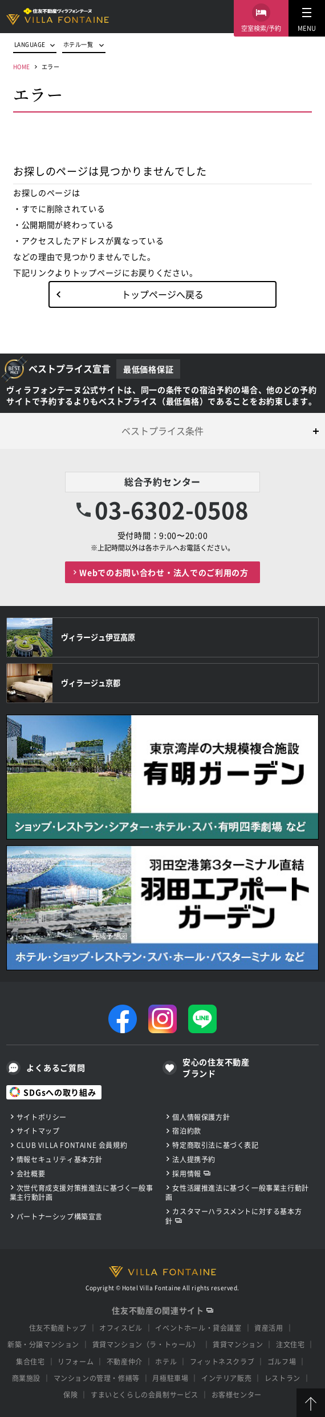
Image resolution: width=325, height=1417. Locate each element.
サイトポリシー (42, 1117)
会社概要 (31, 1173)
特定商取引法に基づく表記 (215, 1145)
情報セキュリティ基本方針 (60, 1159)
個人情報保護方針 (201, 1117)
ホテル (166, 1361)
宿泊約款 (186, 1130)
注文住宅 (290, 1344)
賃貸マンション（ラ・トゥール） (146, 1344)
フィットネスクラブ (222, 1361)
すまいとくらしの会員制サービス (144, 1394)
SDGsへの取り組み (59, 1092)
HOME (21, 66)
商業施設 (26, 1378)
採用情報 (186, 1173)
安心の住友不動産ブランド (216, 1068)
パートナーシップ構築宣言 (60, 1216)
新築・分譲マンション (43, 1344)
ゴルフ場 (281, 1361)
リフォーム (76, 1361)
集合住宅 (30, 1361)
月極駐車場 (170, 1378)
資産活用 (268, 1327)
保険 (70, 1394)
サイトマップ (38, 1130)
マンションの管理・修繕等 (97, 1378)
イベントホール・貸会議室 (198, 1327)
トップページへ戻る (162, 294)
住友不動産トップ (58, 1327)
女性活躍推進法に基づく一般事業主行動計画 (236, 1192)
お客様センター (237, 1394)
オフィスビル (121, 1327)
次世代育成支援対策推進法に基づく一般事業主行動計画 (81, 1192)
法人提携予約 (194, 1159)
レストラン (282, 1378)
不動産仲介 (125, 1361)
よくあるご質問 (55, 1067)
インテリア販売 (226, 1378)
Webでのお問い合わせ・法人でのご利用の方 (164, 572)
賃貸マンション (238, 1344)
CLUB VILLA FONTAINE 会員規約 (72, 1145)
